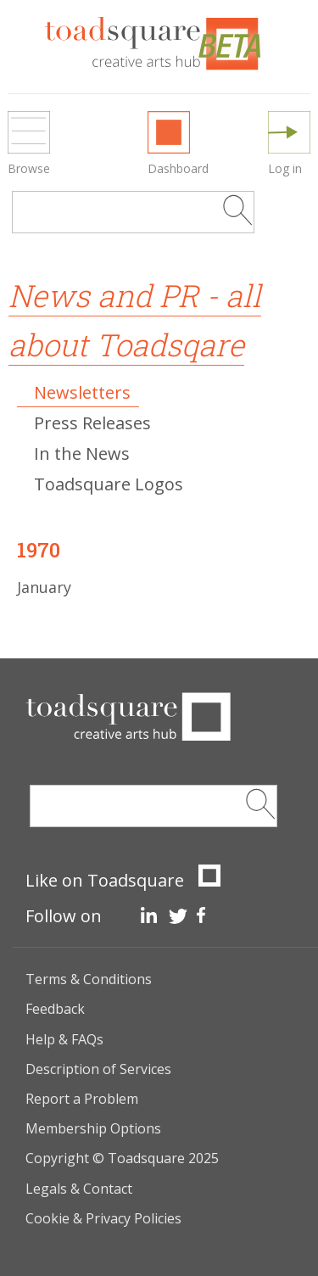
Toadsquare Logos (108, 484)
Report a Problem (81, 1098)
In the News (82, 453)
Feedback (55, 1008)
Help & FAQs (64, 1039)
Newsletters (82, 392)
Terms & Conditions (88, 979)
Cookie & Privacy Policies (103, 1218)
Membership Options (93, 1128)
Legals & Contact (78, 1188)
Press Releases (92, 422)
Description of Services (98, 1069)
